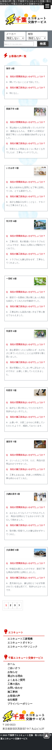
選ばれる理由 (14, 676)
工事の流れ (13, 684)
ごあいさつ (13, 668)
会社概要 (12, 699)
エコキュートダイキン (19, 642)
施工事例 (12, 691)
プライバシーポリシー (19, 703)
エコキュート (15, 632)
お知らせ (12, 672)
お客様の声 (13, 695)
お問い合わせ (14, 687)
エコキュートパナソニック (22, 646)
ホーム (11, 664)
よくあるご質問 (16, 680)
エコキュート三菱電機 (19, 638)
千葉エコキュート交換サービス (25, 657)
